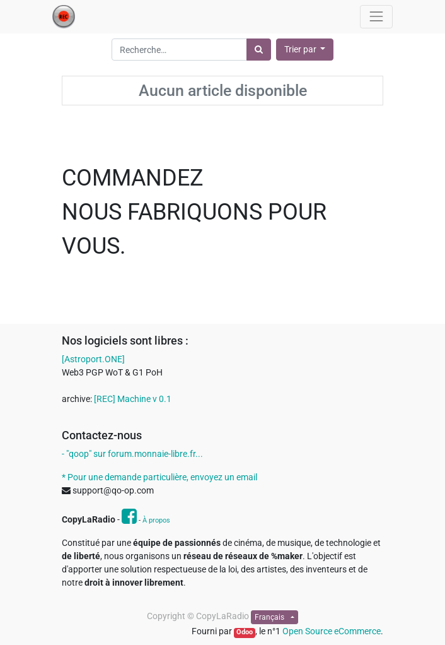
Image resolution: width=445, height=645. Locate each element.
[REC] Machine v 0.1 (132, 399)
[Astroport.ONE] (93, 359)
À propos (156, 520)
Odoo (244, 632)
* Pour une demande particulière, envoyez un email (159, 477)
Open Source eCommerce (331, 631)
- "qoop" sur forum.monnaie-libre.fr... (132, 454)
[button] (305, 49)
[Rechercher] (258, 49)
